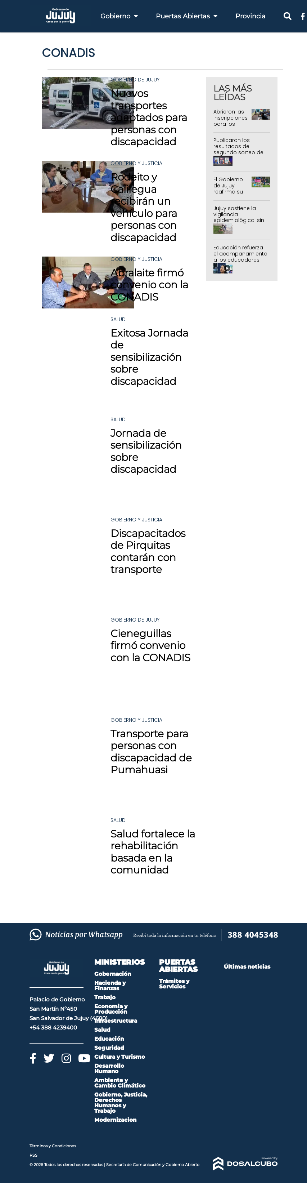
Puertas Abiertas (186, 16)
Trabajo (105, 997)
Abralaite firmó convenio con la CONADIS (149, 285)
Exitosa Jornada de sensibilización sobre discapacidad (149, 357)
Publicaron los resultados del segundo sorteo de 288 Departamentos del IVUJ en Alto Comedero (239, 155)
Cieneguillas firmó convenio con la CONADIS (150, 645)
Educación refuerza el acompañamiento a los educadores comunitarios (240, 256)
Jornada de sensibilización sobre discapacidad (146, 451)
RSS (33, 1155)
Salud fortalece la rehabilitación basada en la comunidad (152, 852)
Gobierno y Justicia (136, 163)
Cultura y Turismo (119, 1056)
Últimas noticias (247, 966)
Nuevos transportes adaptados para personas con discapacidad (148, 117)
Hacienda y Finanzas (110, 985)
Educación (109, 1038)
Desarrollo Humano (109, 1068)
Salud (118, 319)
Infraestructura (115, 1020)
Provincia (250, 16)
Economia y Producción (110, 1009)
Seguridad (109, 1047)
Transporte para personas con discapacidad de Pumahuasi (151, 752)
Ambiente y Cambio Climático (119, 1083)
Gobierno (119, 16)
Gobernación (112, 973)
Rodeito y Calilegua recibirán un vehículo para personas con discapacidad (143, 207)
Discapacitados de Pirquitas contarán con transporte (147, 551)
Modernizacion (115, 1119)
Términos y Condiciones (53, 1145)
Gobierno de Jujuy (134, 79)
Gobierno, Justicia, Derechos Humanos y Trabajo (120, 1102)
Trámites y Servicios (174, 984)
